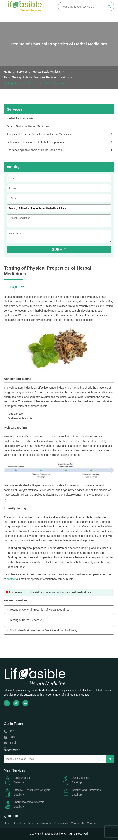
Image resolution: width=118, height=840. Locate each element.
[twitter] (16, 703)
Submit (59, 249)
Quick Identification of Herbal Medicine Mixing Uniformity (43, 630)
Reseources (61, 823)
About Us (19, 823)
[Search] (109, 7)
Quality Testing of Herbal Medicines (28, 126)
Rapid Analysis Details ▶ (17, 780)
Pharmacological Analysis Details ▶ (24, 804)
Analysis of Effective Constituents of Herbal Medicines (39, 134)
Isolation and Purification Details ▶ (81, 792)
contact (11, 579)
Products (45, 823)
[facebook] (7, 703)
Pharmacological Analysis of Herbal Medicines (34, 150)
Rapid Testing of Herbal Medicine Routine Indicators (36, 77)
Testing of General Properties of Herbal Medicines (39, 609)
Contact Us (77, 823)
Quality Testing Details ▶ (75, 780)
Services (22, 71)
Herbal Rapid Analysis (47, 71)
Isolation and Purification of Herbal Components (35, 142)
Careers (91, 823)
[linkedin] (25, 703)
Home (7, 71)
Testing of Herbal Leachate (26, 620)
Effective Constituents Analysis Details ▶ (27, 792)
